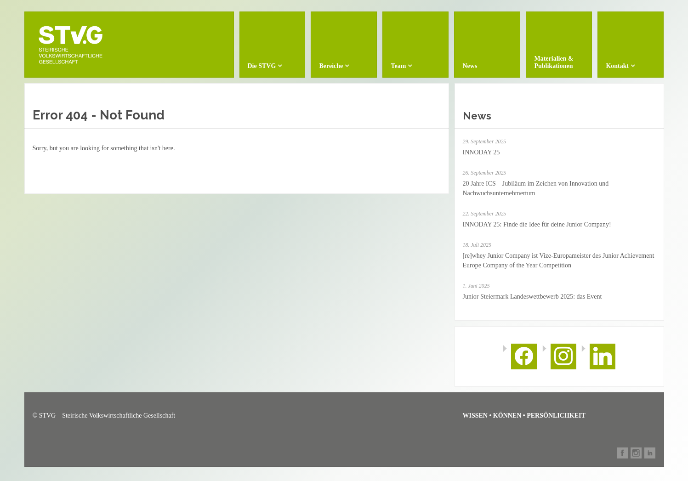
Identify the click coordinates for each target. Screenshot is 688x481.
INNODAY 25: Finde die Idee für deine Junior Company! (537, 224)
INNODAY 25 (481, 152)
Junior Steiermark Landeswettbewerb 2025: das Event (532, 296)
